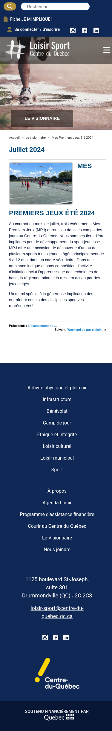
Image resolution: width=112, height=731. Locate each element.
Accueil (14, 138)
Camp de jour (57, 423)
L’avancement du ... (42, 326)
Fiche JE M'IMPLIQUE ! (28, 19)
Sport (57, 470)
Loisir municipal (57, 458)
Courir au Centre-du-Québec (57, 526)
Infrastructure (57, 399)
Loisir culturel (57, 446)
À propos (57, 491)
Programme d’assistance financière (57, 514)
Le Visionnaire (57, 538)
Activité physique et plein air (57, 388)
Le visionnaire (36, 138)
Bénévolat (57, 411)
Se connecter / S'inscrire (33, 29)
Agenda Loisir (56, 503)
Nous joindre (57, 549)
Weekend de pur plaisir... (85, 330)
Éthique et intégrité (57, 434)
